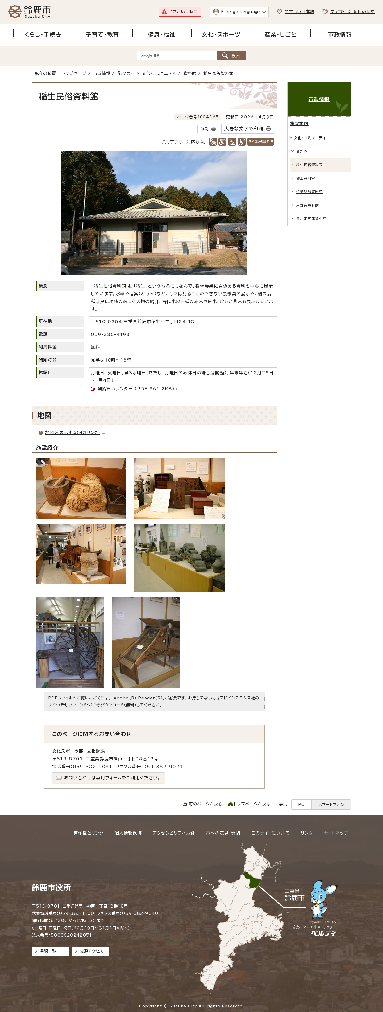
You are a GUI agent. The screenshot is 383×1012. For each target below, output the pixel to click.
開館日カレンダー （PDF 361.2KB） (138, 389)
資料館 (190, 73)
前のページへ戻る (206, 804)
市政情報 (101, 73)
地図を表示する (75, 432)
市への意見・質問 (223, 833)
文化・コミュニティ (159, 73)
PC (301, 804)
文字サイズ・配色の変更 (352, 12)
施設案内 (126, 73)
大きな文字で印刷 (243, 128)
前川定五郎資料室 (311, 218)
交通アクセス (91, 951)
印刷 (204, 129)
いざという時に (183, 12)
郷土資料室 (305, 178)
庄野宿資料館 (307, 205)
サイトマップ (336, 833)
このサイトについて (270, 833)
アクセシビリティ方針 (174, 833)
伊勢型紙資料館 (309, 192)
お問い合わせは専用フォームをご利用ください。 (112, 778)
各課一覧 (48, 951)
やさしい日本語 (299, 12)
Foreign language (240, 12)
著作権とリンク (88, 833)
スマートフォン (331, 804)
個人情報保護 (128, 833)
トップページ (74, 73)
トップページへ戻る (252, 804)
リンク (307, 833)
